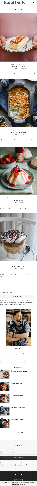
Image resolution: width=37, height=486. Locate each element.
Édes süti (18, 64)
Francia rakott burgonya (18, 132)
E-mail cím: (17, 291)
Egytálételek (15, 130)
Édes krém (15, 264)
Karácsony (15, 198)
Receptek (24, 64)
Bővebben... (22, 484)
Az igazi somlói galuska (18, 266)
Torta (35, 198)
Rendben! (15, 484)
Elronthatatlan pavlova (18, 200)
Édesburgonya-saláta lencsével (19, 371)
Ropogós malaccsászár (17, 383)
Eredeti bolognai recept (17, 419)
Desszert (12, 64)
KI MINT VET (22, 198)
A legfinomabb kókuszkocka (18, 407)
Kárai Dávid (15, 68)
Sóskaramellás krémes (18, 66)
